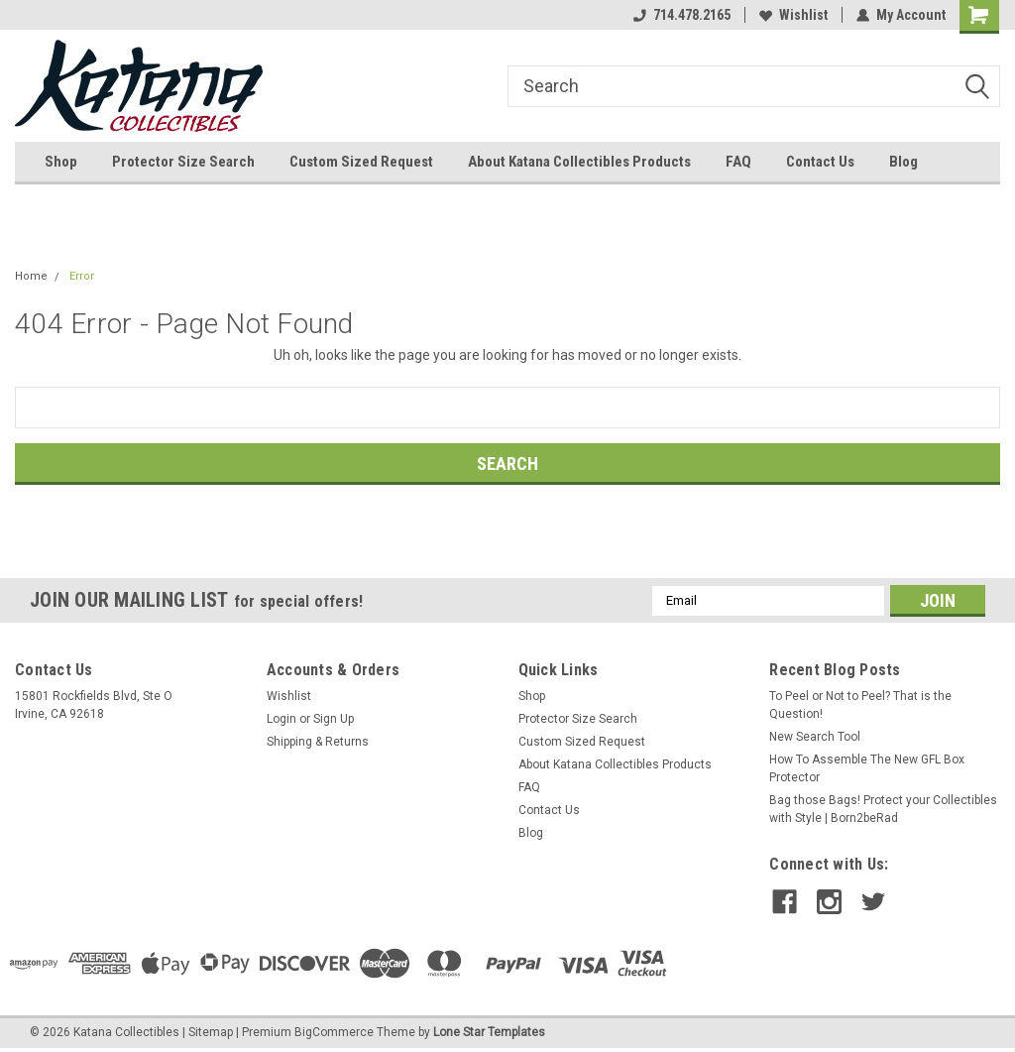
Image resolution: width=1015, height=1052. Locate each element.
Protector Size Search (183, 162)
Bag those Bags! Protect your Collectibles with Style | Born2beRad (883, 809)
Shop (61, 162)
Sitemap (210, 1032)
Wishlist (793, 15)
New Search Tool (814, 737)
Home (31, 276)
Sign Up (333, 719)
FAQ (738, 162)
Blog (903, 162)
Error (81, 276)
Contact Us (820, 162)
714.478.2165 (682, 15)
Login (281, 719)
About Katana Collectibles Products (579, 162)
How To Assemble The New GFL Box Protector (866, 768)
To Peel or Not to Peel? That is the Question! (860, 705)
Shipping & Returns (318, 742)
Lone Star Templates (489, 1032)
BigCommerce (334, 1032)
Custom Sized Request (361, 162)
